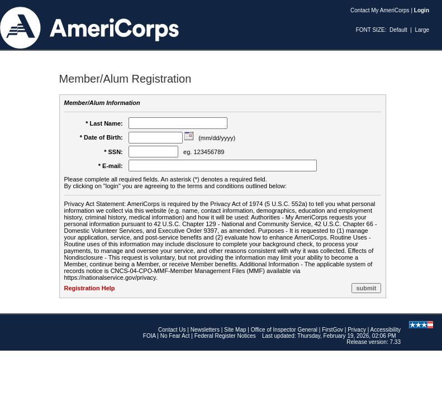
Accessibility (385, 330)
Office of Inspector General (284, 330)
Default (398, 30)
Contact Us (172, 330)
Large (422, 30)
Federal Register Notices (225, 336)
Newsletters (205, 330)
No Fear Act (175, 336)
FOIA (149, 336)
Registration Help (89, 288)
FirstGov (332, 330)
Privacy (357, 330)
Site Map (235, 330)
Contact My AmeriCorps (380, 10)
